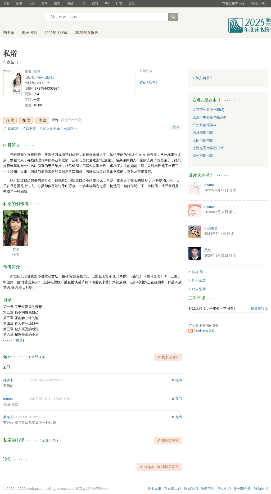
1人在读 (197, 272)
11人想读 (198, 289)
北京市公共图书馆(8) (208, 110)
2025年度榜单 (55, 32)
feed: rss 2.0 (204, 331)
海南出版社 (45, 77)
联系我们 (191, 489)
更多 (19, 340)
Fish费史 (211, 228)
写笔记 (13, 129)
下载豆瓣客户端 (233, 4)
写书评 (31, 129)
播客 (57, 4)
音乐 (44, 4)
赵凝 (36, 72)
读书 (19, 4)
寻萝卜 (8, 380)
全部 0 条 (49, 440)
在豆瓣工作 (172, 489)
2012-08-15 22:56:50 (31, 417)
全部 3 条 (38, 357)
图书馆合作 (242, 489)
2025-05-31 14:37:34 (46, 399)
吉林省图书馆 (203, 133)
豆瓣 (6, 4)
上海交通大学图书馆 (208, 148)
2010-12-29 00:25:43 (47, 380)
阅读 (95, 4)
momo (8, 399)
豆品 (131, 4)
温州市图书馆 (203, 156)
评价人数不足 (149, 83)
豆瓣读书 (22, 17)
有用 (178, 380)
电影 (32, 4)
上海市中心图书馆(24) (209, 117)
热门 (6, 367)
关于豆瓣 (154, 489)
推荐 (176, 127)
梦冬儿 (8, 417)
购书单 (8, 32)
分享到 (69, 129)
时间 (119, 4)
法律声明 (207, 489)
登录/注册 (258, 4)
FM (107, 4)
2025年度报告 (86, 32)
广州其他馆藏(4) (205, 125)
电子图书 (29, 32)
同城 (70, 4)
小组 (82, 4)
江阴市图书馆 (203, 140)
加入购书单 (51, 129)
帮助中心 (224, 489)
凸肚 (207, 250)
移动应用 (261, 489)
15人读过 (198, 280)
